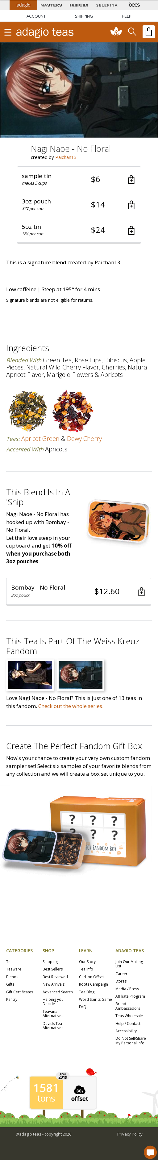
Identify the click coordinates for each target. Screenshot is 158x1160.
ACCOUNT (36, 16)
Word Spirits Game (95, 999)
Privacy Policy (130, 1134)
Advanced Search (58, 992)
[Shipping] (84, 16)
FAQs (83, 1007)
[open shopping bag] (149, 31)
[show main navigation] (7, 31)
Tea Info (86, 969)
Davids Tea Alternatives (53, 1025)
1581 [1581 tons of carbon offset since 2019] (46, 1088)
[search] (131, 32)
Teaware (13, 969)
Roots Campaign (93, 984)
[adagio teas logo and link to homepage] (54, 31)
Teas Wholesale (129, 1016)
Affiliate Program (130, 996)
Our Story (87, 962)
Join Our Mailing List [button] (129, 964)
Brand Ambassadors (127, 1006)
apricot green (40, 438)
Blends (12, 977)
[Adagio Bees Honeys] (134, 5)
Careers (122, 974)
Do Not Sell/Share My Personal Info (130, 1040)
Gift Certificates (19, 992)
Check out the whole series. (70, 706)
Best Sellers (53, 969)
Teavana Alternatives (53, 1013)
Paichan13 (66, 157)
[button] (79, 179)
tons (46, 1098)
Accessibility (126, 1031)
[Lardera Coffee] (79, 5)
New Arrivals (53, 984)
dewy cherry (84, 438)
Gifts (10, 984)
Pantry (11, 999)
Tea (9, 962)
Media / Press (127, 989)
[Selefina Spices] (107, 5)
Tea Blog (86, 992)
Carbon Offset (91, 977)
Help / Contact (127, 1023)
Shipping (50, 962)
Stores (121, 981)
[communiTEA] (116, 32)
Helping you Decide (53, 1001)
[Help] (126, 16)
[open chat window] (150, 1152)
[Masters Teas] (51, 5)
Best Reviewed (55, 977)
